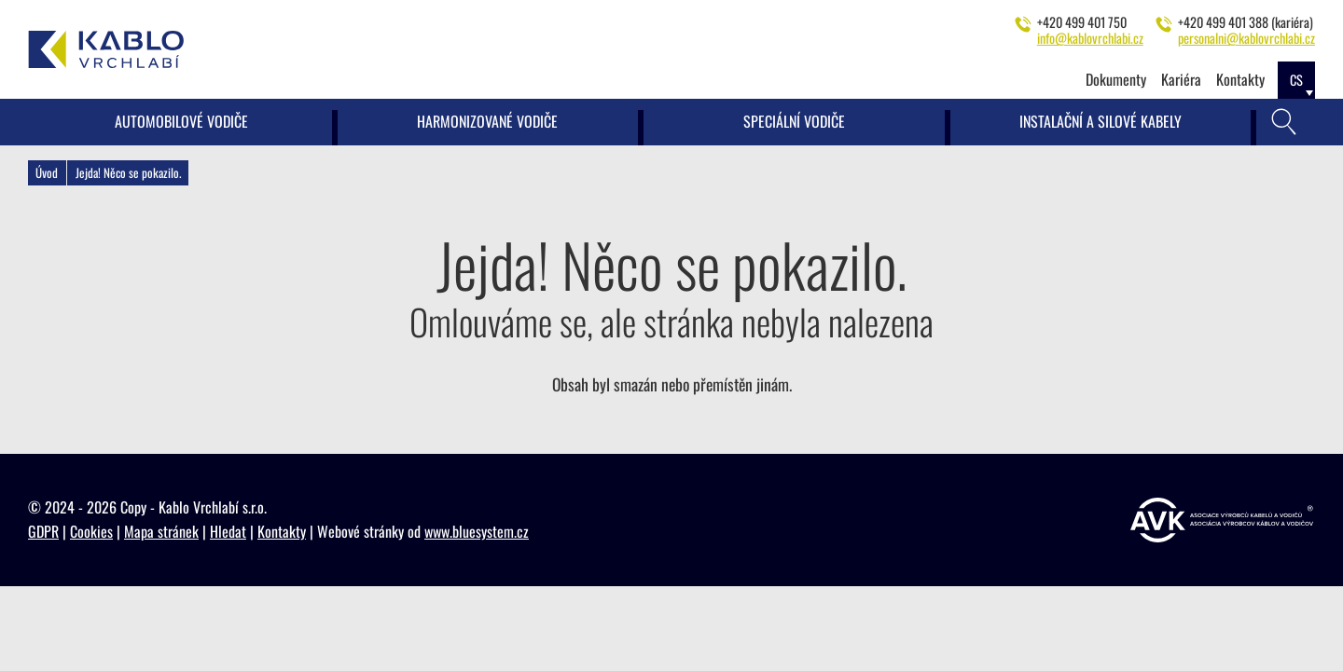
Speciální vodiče (794, 121)
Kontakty (1240, 79)
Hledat (228, 531)
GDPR (43, 531)
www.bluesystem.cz (476, 531)
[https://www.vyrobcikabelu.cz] (1221, 520)
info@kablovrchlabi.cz (1090, 38)
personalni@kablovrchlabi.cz (1246, 38)
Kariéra (1181, 79)
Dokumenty (1116, 79)
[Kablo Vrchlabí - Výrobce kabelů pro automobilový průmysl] (106, 49)
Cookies (91, 531)
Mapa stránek (161, 531)
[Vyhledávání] (1284, 122)
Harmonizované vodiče (487, 121)
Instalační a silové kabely (1100, 121)
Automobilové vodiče (181, 121)
